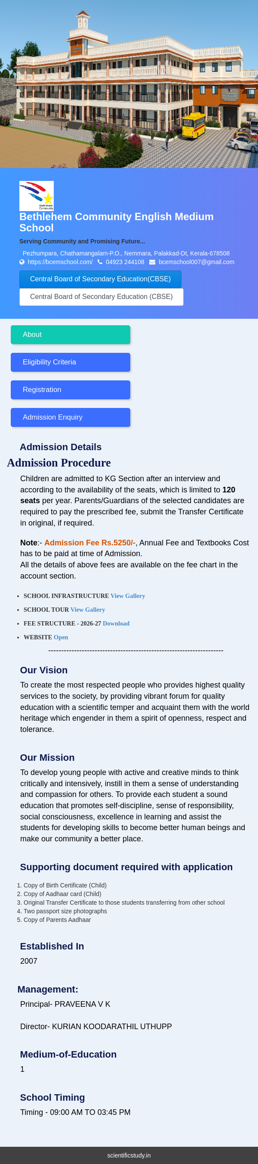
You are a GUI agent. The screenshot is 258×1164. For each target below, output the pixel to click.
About (32, 334)
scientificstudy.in (129, 1155)
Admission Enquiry (53, 417)
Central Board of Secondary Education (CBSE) (101, 296)
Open (61, 637)
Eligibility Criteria (49, 362)
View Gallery (128, 595)
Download (116, 623)
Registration (42, 390)
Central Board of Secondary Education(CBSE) (100, 279)
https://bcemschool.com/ (61, 261)
